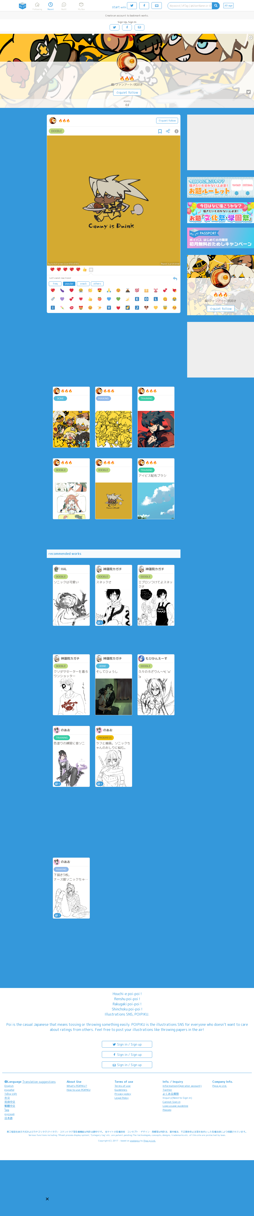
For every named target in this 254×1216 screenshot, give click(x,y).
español (9, 1090)
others (97, 283)
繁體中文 (9, 1106)
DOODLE (56, 131)
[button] (47, 1199)
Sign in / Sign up (127, 1044)
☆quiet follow (127, 92)
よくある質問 (171, 1094)
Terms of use (123, 1086)
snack (83, 283)
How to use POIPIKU (78, 1090)
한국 (7, 1098)
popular (69, 283)
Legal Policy (122, 1098)
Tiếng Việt (10, 1094)
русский (9, 1114)
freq (55, 283)
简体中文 (9, 1102)
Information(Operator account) (182, 1086)
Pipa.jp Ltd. (219, 1086)
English (9, 1086)
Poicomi (167, 1110)
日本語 (8, 1118)
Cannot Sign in (171, 1102)
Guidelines (121, 1090)
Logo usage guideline (175, 1106)
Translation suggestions (39, 1082)
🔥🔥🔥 (127, 78)
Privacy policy (123, 1094)
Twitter (167, 1090)
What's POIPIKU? (77, 1086)
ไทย (6, 1110)
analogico (135, 1140)
